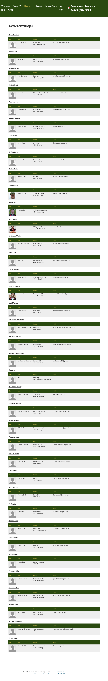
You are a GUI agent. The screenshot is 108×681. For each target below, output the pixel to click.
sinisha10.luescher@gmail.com (62, 294)
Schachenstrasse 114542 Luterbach (39, 194)
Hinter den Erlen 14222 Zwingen (39, 412)
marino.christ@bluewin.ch (61, 176)
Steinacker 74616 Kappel (37, 311)
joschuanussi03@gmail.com (61, 361)
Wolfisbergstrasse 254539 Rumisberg (40, 211)
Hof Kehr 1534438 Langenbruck (39, 445)
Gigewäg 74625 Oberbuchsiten (39, 529)
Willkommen (5, 5)
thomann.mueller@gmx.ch (61, 595)
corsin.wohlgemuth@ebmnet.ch (63, 629)
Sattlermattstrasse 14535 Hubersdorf (39, 563)
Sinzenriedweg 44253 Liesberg (38, 429)
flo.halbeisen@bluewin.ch (61, 244)
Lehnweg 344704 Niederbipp (38, 328)
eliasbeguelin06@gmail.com (61, 42)
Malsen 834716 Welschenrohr (39, 43)
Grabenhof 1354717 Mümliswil (38, 546)
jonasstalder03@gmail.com (61, 461)
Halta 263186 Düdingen (38, 496)
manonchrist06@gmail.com (61, 160)
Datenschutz (61, 674)
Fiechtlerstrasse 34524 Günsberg (39, 647)
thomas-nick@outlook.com (61, 311)
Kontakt (10, 9)
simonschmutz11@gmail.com (62, 445)
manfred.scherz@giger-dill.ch (62, 428)
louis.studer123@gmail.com (61, 528)
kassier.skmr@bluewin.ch (61, 277)
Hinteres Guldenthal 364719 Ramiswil (40, 94)
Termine (39, 5)
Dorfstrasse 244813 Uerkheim (38, 295)
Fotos (3, 9)
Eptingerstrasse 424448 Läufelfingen (39, 127)
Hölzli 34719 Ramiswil (37, 479)
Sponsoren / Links (51, 5)
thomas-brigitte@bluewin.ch (62, 646)
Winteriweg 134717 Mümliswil (38, 513)
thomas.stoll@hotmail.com (61, 495)
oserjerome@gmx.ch (59, 394)
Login (61, 8)
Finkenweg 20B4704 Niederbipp (38, 462)
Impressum (60, 672)
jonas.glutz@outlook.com (61, 227)
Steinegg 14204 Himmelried (38, 395)
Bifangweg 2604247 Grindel (37, 244)
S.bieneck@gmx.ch (59, 126)
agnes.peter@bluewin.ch (60, 93)
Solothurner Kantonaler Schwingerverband (84, 8)
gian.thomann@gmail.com (61, 579)
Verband (17, 5)
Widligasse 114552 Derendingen (39, 228)
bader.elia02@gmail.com (60, 512)
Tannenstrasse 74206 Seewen (38, 630)
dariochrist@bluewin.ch (60, 143)
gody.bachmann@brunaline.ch (62, 76)
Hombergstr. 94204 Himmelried (38, 580)
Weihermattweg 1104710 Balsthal (39, 278)
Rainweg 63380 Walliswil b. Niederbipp (42, 378)
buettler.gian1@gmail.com (61, 59)
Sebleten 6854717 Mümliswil (38, 362)
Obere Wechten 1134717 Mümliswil (39, 613)
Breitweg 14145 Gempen (37, 144)
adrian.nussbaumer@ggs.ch (62, 344)
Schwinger (28, 5)
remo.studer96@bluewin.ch (61, 545)
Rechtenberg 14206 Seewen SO (38, 77)
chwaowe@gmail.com (59, 612)
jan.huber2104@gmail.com (61, 260)
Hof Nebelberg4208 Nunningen (38, 261)
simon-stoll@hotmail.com (61, 478)
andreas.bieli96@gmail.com (61, 110)
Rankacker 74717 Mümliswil (38, 345)
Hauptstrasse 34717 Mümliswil (38, 60)
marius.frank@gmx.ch (60, 193)
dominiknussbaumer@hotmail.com (64, 327)
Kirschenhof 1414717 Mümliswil (38, 110)
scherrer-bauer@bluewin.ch (62, 411)
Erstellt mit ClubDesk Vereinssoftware (42, 674)
